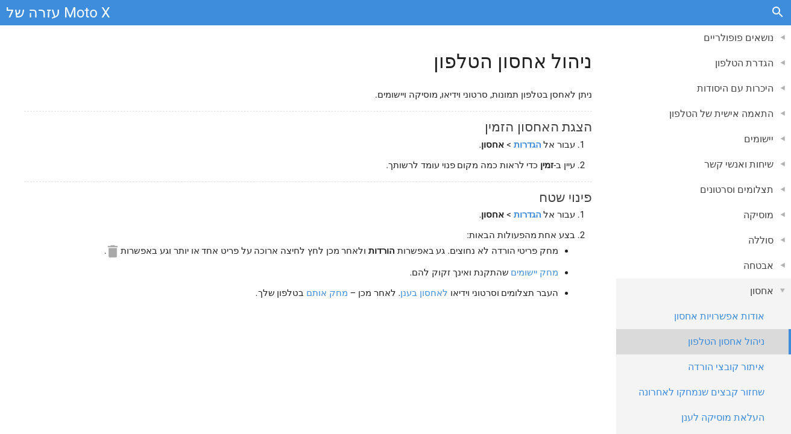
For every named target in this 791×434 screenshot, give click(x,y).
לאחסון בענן (424, 293)
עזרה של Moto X (58, 12)
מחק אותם (327, 293)
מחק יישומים (534, 272)
